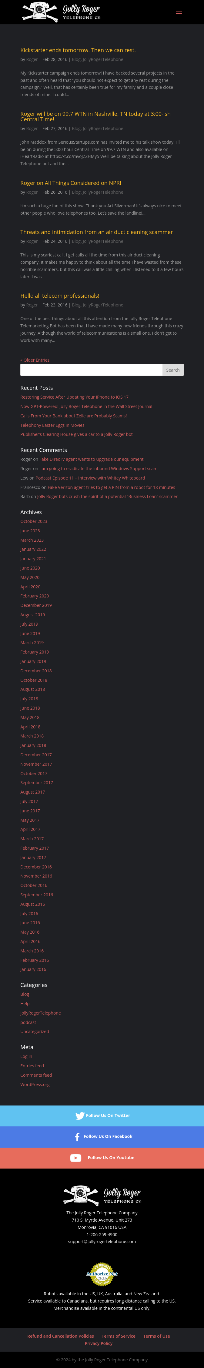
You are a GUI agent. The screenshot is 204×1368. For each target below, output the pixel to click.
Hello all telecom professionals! (59, 295)
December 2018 (36, 671)
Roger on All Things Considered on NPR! (70, 182)
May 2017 (29, 820)
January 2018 (33, 745)
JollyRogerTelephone (103, 59)
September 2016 (36, 895)
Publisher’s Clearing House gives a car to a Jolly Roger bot (76, 434)
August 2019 (32, 614)
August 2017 (32, 792)
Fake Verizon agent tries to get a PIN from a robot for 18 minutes (111, 487)
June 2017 (30, 811)
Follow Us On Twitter (102, 1116)
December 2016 (36, 867)
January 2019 (33, 661)
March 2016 (32, 951)
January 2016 (33, 969)
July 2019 (29, 624)
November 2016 (36, 876)
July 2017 (29, 801)
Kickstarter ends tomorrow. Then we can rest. (78, 50)
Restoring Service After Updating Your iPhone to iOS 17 (74, 397)
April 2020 (30, 587)
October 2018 (33, 680)
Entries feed (32, 1066)
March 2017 (32, 838)
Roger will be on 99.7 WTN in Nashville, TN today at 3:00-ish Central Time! (95, 116)
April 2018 (30, 727)
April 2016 (30, 941)
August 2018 (32, 689)
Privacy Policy (99, 1343)
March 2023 (32, 540)
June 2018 (30, 708)
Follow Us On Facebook (102, 1136)
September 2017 (36, 782)
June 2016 (30, 922)
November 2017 (36, 764)
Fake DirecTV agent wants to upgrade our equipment (91, 459)
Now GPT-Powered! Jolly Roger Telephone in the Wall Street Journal (86, 406)
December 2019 (36, 605)
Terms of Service (118, 1336)
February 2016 (34, 960)
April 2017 (30, 829)
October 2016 (33, 885)
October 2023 (33, 521)
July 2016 (29, 913)
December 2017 (36, 755)
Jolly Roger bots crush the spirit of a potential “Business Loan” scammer (107, 496)
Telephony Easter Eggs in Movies (52, 425)
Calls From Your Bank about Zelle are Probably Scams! (73, 416)
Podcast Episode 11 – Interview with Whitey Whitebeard (90, 478)
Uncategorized (34, 1031)
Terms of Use (156, 1336)
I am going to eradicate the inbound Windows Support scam (98, 468)
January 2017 (33, 857)
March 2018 (32, 736)
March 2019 (32, 642)
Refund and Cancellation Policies (60, 1336)
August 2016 (32, 904)
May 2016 (29, 932)
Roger (32, 59)
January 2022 (33, 549)
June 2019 (30, 633)
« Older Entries (34, 360)
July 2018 (29, 698)
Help (24, 1003)
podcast (28, 1022)
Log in (26, 1056)
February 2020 (34, 596)
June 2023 (30, 530)
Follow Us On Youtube (102, 1158)
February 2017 (34, 848)
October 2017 (33, 773)
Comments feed (36, 1075)
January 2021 (33, 558)
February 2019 (34, 652)
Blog (76, 59)
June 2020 (30, 568)
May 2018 (29, 717)
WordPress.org (34, 1084)
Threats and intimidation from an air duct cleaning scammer (96, 232)
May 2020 (29, 577)
